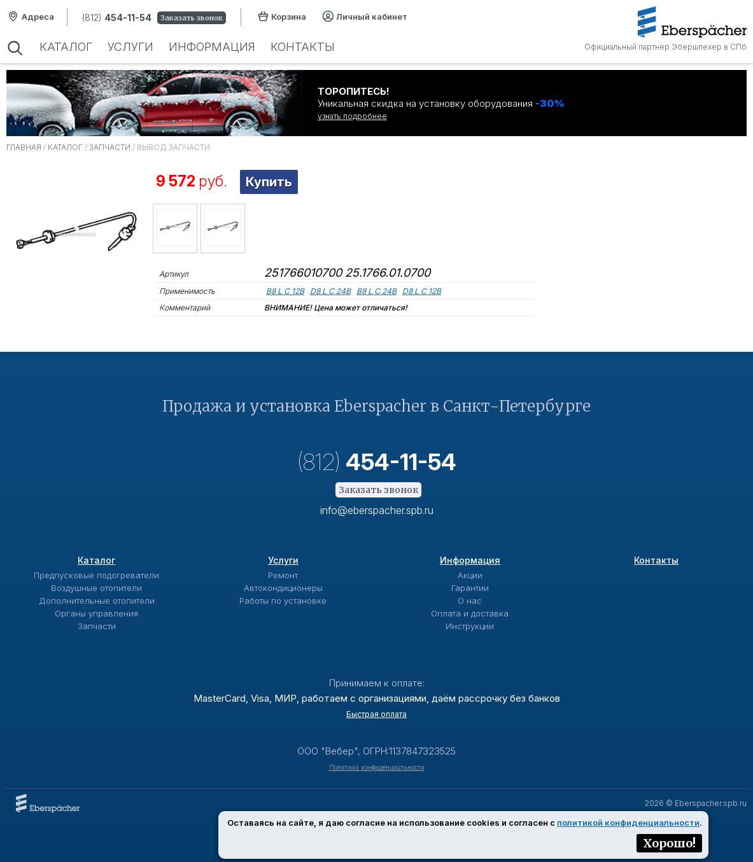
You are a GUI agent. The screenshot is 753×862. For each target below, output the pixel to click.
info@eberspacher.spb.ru (376, 510)
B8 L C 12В (285, 291)
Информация (212, 46)
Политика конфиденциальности (377, 767)
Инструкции (470, 626)
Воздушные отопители (96, 588)
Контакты (303, 46)
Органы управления (96, 613)
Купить (269, 182)
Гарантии (470, 588)
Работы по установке (283, 600)
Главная (23, 147)
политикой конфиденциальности (628, 822)
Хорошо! (669, 843)
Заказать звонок (191, 17)
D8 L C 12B (421, 291)
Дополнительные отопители (97, 600)
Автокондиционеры (283, 588)
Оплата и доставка (470, 613)
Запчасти (109, 147)
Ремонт (283, 575)
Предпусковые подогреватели (96, 575)
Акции (470, 575)
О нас (470, 600)
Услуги (130, 46)
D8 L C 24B (330, 291)
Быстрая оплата (376, 714)
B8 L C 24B (376, 291)
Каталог (65, 46)
